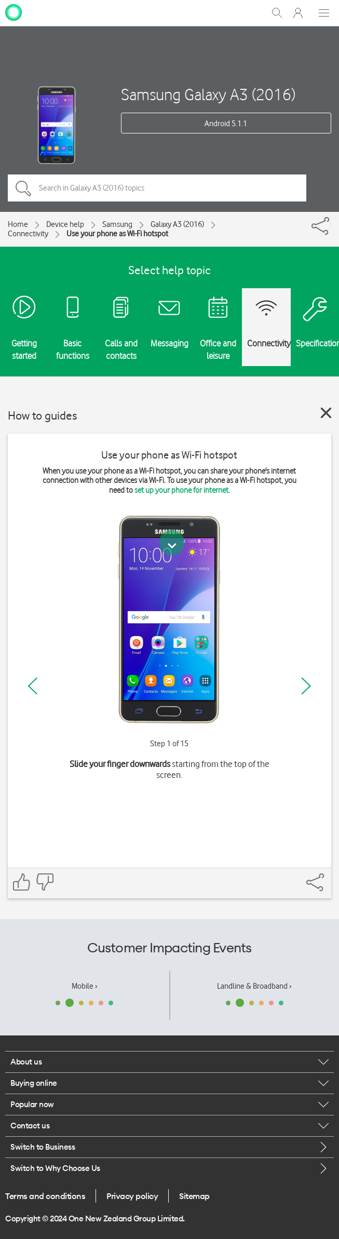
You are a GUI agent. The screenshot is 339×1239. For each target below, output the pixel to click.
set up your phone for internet (181, 490)
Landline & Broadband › (254, 986)
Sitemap (194, 1196)
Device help (65, 224)
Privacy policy (132, 1196)
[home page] (13, 12)
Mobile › (85, 986)
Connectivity (28, 233)
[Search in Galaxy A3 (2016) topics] (157, 187)
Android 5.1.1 (226, 123)
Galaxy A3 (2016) (177, 224)
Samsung (117, 224)
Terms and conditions (45, 1196)
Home (18, 224)
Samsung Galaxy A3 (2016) (208, 94)
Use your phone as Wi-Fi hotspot (117, 233)
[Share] (330, 223)
